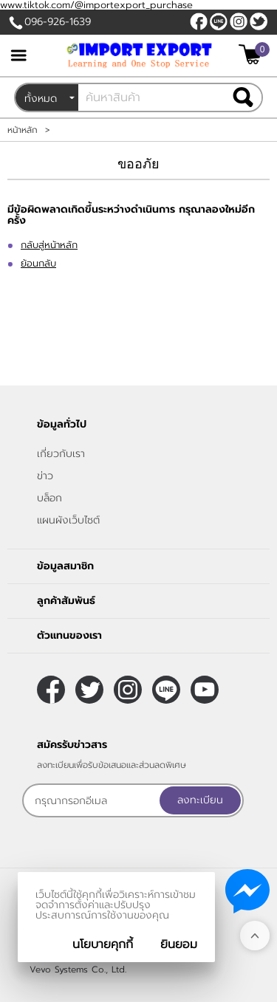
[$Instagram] (238, 21)
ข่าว (45, 476)
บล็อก (49, 498)
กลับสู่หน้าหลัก (49, 245)
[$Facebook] (199, 21)
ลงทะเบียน (200, 800)
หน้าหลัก (22, 130)
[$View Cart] (252, 54)
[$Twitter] (258, 21)
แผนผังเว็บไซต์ (68, 520)
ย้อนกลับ (38, 263)
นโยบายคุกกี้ (102, 944)
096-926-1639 (57, 22)
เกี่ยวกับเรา (61, 453)
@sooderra (219, 21)
